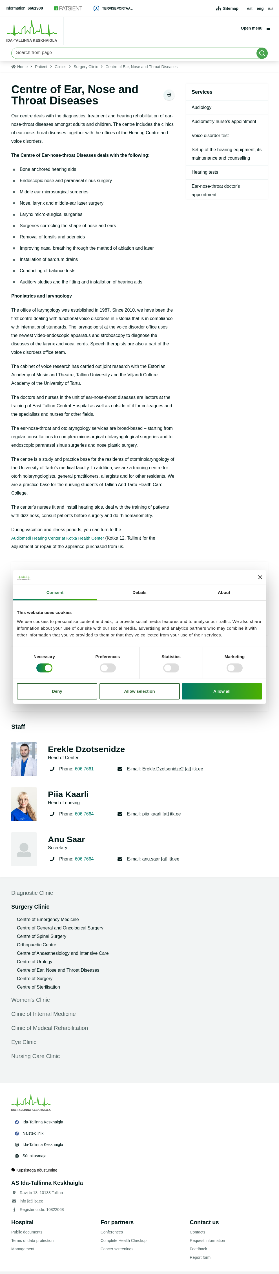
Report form (200, 1260)
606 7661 (84, 771)
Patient (41, 69)
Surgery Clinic (86, 69)
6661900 (35, 8)
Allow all (222, 691)
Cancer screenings (117, 1251)
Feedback (198, 1251)
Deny (57, 691)
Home (22, 69)
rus (270, 8)
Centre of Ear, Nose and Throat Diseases (58, 972)
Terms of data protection (32, 1243)
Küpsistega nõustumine (34, 1172)
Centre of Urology (34, 964)
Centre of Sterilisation (38, 989)
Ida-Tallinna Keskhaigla (43, 1124)
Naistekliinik (33, 1136)
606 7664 (84, 816)
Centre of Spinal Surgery (41, 938)
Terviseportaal (113, 8)
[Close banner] (260, 577)
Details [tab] (139, 592)
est (250, 8)
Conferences (112, 1234)
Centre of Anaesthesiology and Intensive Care (63, 955)
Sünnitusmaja (34, 1158)
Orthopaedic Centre (36, 947)
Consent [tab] (55, 592)
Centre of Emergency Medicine (48, 922)
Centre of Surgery (34, 981)
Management (22, 1251)
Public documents (27, 1234)
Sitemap (230, 8)
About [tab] (224, 592)
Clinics (60, 69)
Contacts (197, 1234)
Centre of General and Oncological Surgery (60, 930)
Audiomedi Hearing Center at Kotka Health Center (61, 540)
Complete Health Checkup (124, 1243)
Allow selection (139, 691)
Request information (207, 1243)
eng (260, 8)
